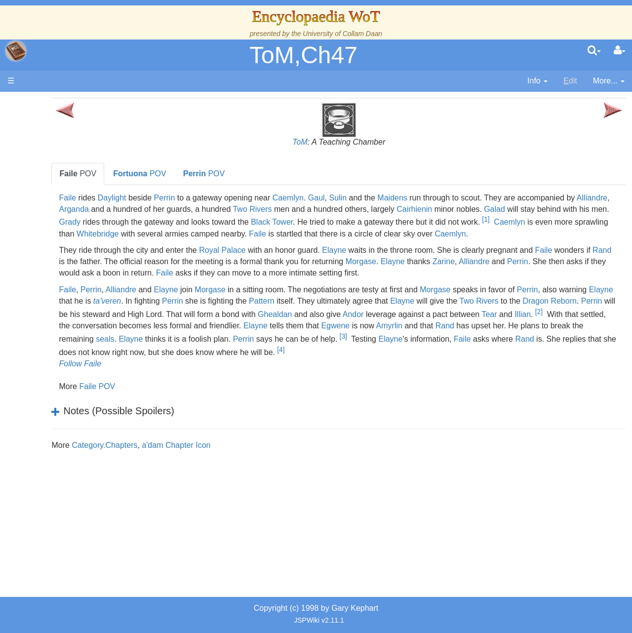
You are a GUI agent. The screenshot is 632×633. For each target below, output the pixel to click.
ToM (346, 142)
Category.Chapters (196, 479)
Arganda (259, 209)
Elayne (425, 261)
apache (16, 51)
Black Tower (540, 220)
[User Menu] (619, 51)
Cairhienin (599, 209)
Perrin (255, 198)
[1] (300, 231)
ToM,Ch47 (303, 55)
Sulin (429, 198)
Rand (232, 273)
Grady (338, 220)
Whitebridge (463, 234)
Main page (45, 103)
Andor (177, 348)
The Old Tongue (75, 266)
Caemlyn (379, 198)
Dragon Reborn (270, 334)
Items (56, 367)
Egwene (242, 359)
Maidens (483, 198)
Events (59, 221)
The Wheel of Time (80, 176)
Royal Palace (313, 261)
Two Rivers (437, 209)
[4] (339, 383)
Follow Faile (171, 398)
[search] (594, 51)
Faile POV (188, 420)
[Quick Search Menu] (594, 51)
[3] (311, 370)
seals (538, 359)
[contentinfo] (537, 81)
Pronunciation (71, 435)
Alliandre (224, 209)
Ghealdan (554, 334)
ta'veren (297, 323)
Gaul (407, 198)
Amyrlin (296, 359)
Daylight (203, 198)
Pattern (451, 323)
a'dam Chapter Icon (267, 479)
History (59, 199)
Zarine (161, 284)
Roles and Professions (86, 334)
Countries (83, 255)
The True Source (76, 187)
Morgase (546, 273)
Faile (158, 198)
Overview (83, 243)
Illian (347, 348)
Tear (313, 348)
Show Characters (77, 300)
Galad (210, 220)
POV (169, 173)
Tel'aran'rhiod (70, 401)
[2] (362, 345)
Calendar (63, 210)
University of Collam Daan (342, 34)
